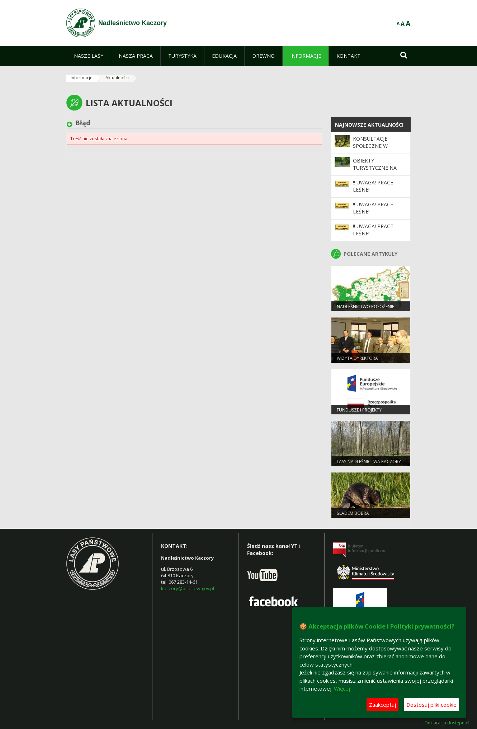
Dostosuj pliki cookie (431, 704)
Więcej (342, 688)
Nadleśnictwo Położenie (365, 307)
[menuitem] (88, 56)
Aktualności (117, 78)
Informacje (82, 78)
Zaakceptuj (382, 704)
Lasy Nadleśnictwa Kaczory (369, 461)
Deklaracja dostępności (449, 722)
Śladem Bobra (353, 513)
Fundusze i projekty (359, 410)
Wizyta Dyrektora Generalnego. (357, 361)
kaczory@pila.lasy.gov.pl (187, 588)
